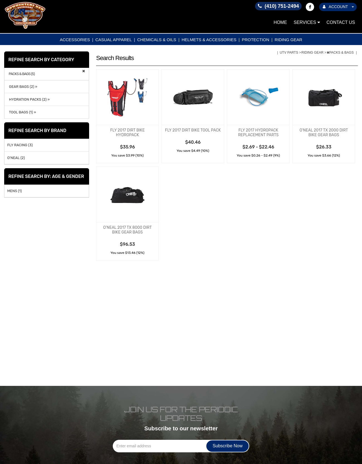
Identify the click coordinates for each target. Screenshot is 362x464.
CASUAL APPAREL (113, 39)
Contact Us (340, 22)
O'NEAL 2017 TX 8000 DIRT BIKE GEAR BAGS (127, 230)
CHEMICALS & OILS (156, 39)
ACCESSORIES (75, 39)
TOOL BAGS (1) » (21, 112)
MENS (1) (14, 191)
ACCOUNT (338, 6)
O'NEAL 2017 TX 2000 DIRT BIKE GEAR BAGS (324, 132)
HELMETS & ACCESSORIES (209, 39)
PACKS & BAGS (340, 52)
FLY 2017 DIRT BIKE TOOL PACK (193, 130)
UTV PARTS (289, 52)
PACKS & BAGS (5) (22, 74)
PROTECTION (255, 39)
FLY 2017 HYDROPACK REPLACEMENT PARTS (258, 132)
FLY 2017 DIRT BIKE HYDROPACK (127, 132)
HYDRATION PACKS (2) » (28, 99)
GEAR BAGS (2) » (22, 87)
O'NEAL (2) (16, 158)
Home (280, 22)
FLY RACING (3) (20, 145)
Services (307, 22)
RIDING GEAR (288, 39)
